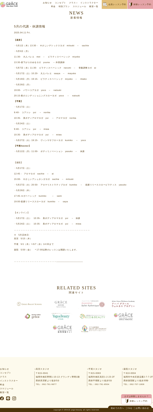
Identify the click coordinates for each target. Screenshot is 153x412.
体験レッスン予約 (140, 4)
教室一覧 (93, 6)
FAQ (130, 408)
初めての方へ (117, 408)
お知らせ (47, 3)
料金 (53, 6)
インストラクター (89, 3)
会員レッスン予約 (114, 4)
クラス (72, 3)
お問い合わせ (142, 408)
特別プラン (64, 6)
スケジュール (79, 6)
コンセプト (60, 3)
